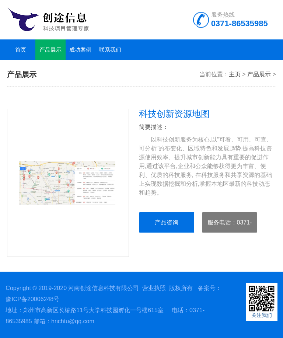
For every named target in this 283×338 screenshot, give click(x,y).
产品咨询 (166, 222)
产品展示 (50, 49)
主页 (235, 74)
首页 (20, 49)
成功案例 (80, 49)
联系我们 (110, 49)
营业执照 (154, 288)
